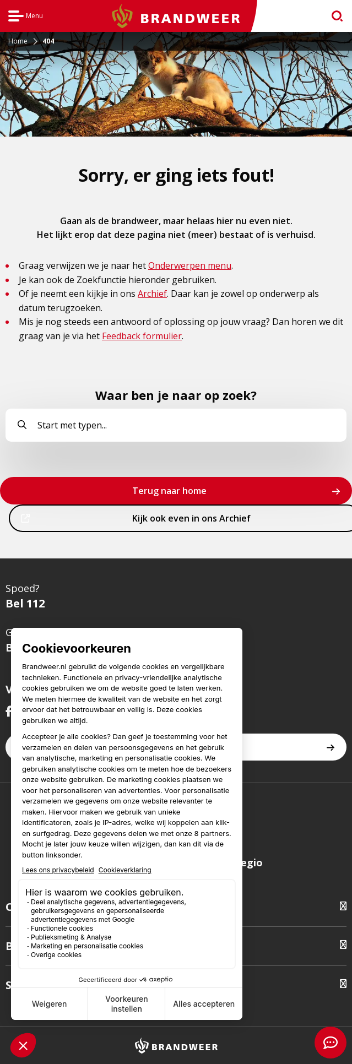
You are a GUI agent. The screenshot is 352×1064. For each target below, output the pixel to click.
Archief (152, 293)
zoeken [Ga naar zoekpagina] (332, 18)
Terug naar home (169, 491)
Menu (25, 17)
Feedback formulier (142, 336)
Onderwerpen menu (189, 265)
